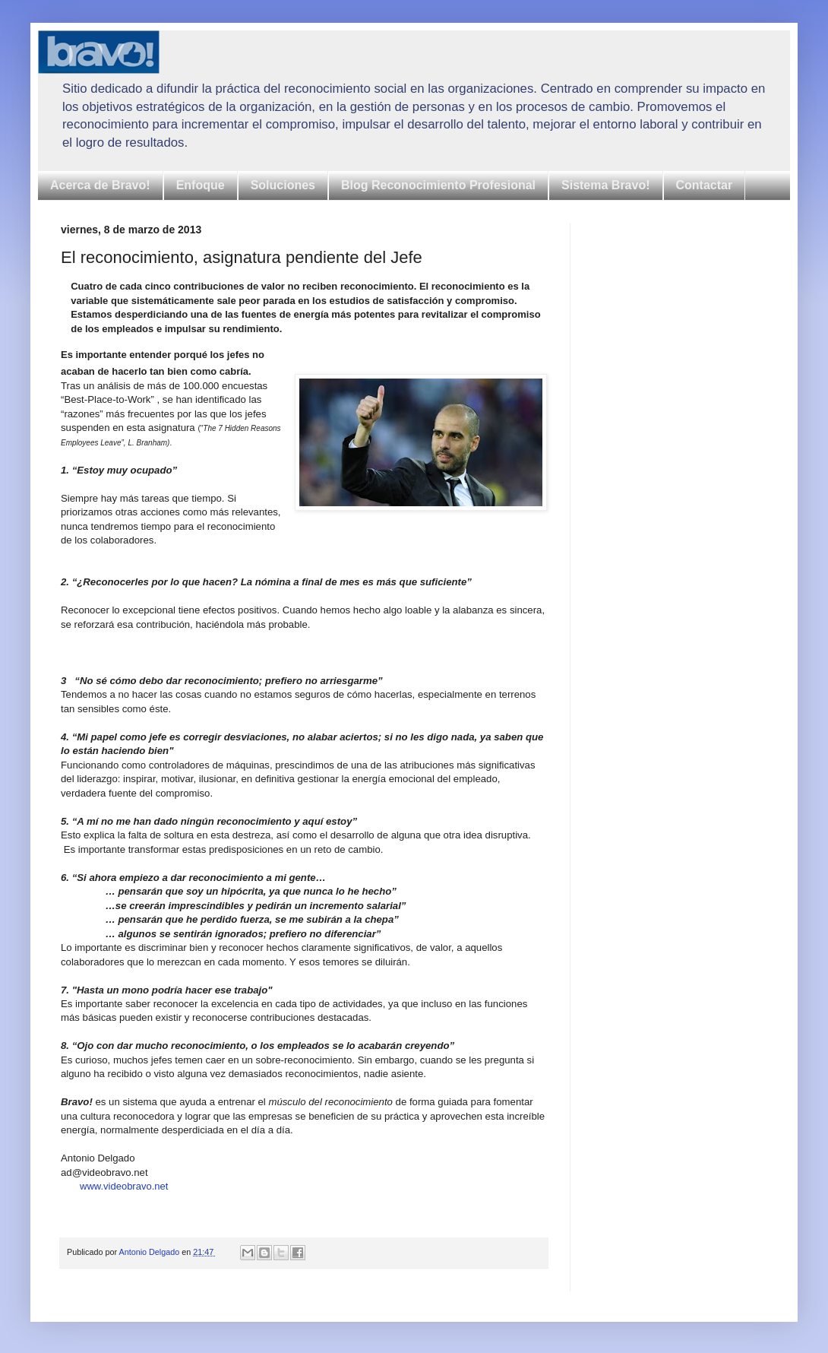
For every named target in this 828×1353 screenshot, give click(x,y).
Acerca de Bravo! (100, 185)
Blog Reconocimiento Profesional (438, 185)
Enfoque (200, 185)
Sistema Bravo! (605, 185)
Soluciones (283, 185)
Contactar (704, 185)
